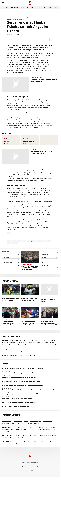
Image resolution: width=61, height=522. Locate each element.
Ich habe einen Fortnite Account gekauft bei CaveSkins (14, 344)
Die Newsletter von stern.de (13, 419)
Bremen (14, 241)
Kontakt (23, 462)
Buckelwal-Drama (24, 7)
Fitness (34, 435)
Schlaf (11, 437)
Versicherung (38, 429)
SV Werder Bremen (39, 241)
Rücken (5, 437)
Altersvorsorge (11, 427)
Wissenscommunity (6, 421)
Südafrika (25, 429)
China (26, 427)
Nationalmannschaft (46, 441)
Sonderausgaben (6, 423)
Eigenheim (32, 427)
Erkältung (24, 435)
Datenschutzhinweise (45, 459)
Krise (45, 241)
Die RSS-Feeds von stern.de (28, 419)
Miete (12, 429)
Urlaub (31, 429)
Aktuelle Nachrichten (41, 419)
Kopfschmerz (53, 435)
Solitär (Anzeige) (6, 431)
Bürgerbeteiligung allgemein (21, 351)
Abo (52, 3)
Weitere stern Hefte (47, 421)
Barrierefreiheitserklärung (20, 459)
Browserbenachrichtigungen (32, 462)
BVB (28, 241)
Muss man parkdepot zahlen (16, 349)
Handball (16, 443)
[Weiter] (58, 7)
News (3, 7)
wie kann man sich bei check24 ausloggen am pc (29, 342)
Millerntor (48, 241)
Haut (29, 435)
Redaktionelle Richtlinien (32, 459)
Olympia (30, 441)
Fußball (10, 443)
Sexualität (17, 437)
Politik (56, 7)
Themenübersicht (18, 421)
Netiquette (19, 460)
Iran (12, 7)
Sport (8, 17)
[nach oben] (57, 455)
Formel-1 (12, 441)
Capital (39, 7)
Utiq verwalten (13, 460)
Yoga (5, 443)
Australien (19, 427)
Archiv (50, 419)
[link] (57, 3)
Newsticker (7, 363)
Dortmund (9, 241)
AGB (39, 459)
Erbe (46, 427)
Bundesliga (19, 441)
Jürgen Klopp (32, 241)
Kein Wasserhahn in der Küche (38, 340)
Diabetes (17, 435)
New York (18, 429)
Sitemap (26, 421)
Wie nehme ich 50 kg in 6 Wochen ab (20, 340)
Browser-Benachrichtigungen (32, 423)
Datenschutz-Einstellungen (43, 460)
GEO (35, 7)
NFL (25, 441)
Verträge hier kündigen (27, 460)
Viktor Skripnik (19, 241)
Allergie (11, 435)
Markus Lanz (16, 7)
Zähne (23, 437)
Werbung (35, 460)
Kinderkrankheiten (43, 435)
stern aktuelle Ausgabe (35, 421)
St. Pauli (24, 241)
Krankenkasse (5, 429)
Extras (7, 7)
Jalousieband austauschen (48, 342)
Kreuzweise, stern (29, 349)
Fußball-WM (36, 441)
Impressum (11, 459)
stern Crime (44, 7)
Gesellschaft (51, 7)
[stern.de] (30, 3)
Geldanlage (52, 427)
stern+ (32, 7)
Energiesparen (40, 427)
